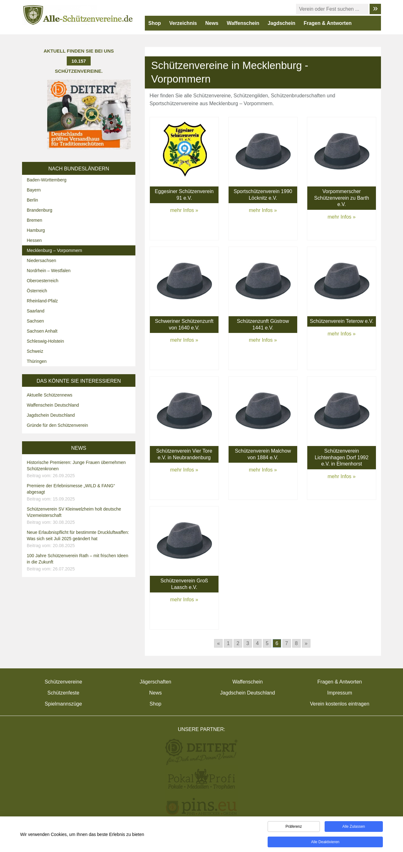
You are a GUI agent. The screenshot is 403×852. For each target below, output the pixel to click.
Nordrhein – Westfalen (49, 270)
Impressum (339, 692)
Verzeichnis (183, 23)
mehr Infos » (184, 210)
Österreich (37, 290)
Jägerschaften (155, 681)
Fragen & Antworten (328, 23)
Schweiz (35, 351)
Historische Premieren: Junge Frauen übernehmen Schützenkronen (79, 469)
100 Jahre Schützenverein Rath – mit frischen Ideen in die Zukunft (79, 562)
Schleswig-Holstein (45, 341)
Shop (154, 23)
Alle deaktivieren (325, 843)
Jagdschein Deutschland (51, 415)
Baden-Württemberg (46, 179)
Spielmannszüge (63, 703)
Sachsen (35, 320)
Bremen (34, 220)
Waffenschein (243, 23)
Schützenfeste (63, 692)
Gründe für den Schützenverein (57, 425)
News (212, 23)
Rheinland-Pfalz (42, 300)
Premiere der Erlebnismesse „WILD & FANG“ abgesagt (79, 492)
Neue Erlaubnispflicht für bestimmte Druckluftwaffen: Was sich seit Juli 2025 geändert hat (79, 539)
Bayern (34, 189)
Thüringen (37, 361)
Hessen (34, 240)
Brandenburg (39, 210)
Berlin (32, 200)
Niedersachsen (41, 260)
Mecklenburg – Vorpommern (54, 250)
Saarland (35, 310)
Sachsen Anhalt (42, 331)
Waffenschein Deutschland (53, 405)
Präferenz (294, 827)
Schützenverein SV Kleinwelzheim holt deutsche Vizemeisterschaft (79, 515)
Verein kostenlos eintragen (339, 703)
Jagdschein (281, 23)
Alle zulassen (353, 827)
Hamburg (36, 230)
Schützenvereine (63, 681)
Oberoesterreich (42, 280)
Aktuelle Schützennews (49, 394)
